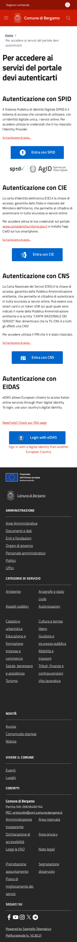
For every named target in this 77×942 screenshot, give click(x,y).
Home (9, 35)
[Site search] (68, 17)
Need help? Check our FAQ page (24, 422)
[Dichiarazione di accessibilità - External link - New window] (22, 838)
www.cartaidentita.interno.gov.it (24, 226)
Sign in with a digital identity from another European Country (38, 449)
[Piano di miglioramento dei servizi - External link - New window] (22, 886)
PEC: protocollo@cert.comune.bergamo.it (34, 812)
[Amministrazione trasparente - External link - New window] (22, 823)
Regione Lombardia (17, 5)
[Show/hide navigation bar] (6, 17)
